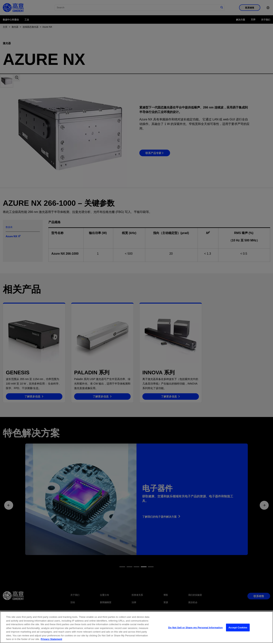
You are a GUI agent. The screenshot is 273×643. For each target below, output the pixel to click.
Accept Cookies (237, 631)
